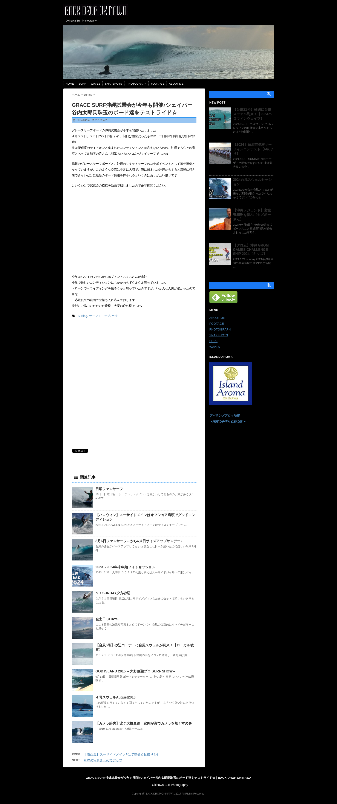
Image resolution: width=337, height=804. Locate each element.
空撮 (115, 316)
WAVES (95, 83)
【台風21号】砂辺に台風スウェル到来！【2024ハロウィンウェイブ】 (252, 114)
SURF (82, 83)
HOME (70, 83)
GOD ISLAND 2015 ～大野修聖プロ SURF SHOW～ (135, 671)
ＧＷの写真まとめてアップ (103, 760)
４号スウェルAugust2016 (115, 697)
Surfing (82, 316)
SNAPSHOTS (113, 83)
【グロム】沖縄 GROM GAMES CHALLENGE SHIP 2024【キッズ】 (251, 250)
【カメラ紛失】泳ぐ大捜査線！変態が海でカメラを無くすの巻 (143, 723)
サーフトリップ (99, 316)
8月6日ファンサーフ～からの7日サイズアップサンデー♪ (138, 541)
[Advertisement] (104, 354)
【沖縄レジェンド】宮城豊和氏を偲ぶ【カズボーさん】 (252, 214)
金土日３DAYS (106, 619)
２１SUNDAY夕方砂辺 (112, 593)
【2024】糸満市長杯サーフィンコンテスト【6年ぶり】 (253, 149)
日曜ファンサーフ (109, 489)
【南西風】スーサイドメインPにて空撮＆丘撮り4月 (121, 754)
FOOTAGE (157, 83)
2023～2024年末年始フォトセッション (125, 567)
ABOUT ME (176, 83)
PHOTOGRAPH (136, 83)
